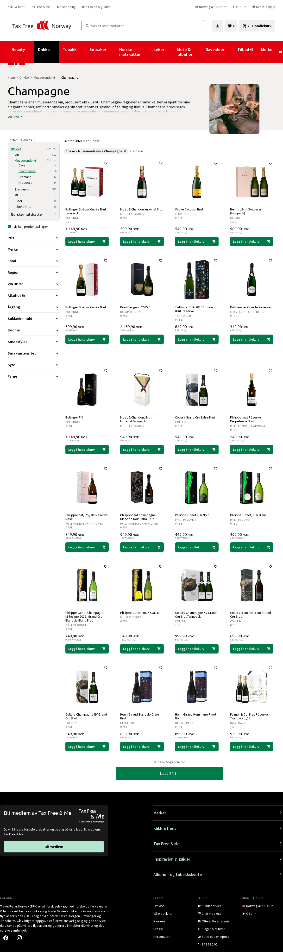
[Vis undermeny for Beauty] (31, 52)
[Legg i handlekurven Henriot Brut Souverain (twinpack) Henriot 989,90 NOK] (251, 241)
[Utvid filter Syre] (34, 365)
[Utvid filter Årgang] (34, 307)
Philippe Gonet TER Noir (192, 515)
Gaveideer (214, 49)
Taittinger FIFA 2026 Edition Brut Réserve (194, 309)
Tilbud (245, 52)
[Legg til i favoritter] (106, 163)
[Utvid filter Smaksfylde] (34, 341)
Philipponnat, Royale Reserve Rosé (86, 517)
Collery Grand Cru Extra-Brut (195, 417)
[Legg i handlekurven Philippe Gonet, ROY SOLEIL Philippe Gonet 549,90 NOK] (142, 649)
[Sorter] (34, 140)
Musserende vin (45, 77)
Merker (267, 49)
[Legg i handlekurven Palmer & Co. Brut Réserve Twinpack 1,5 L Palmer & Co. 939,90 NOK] (251, 746)
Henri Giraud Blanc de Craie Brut (139, 716)
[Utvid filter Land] (34, 261)
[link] (16, 6)
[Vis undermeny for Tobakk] (83, 52)
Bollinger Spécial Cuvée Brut (85, 307)
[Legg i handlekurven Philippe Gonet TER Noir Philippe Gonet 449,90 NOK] (197, 547)
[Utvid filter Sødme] (34, 330)
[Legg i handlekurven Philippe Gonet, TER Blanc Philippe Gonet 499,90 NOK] (251, 547)
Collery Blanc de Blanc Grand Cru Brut (250, 614)
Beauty (18, 49)
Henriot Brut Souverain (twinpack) (246, 211)
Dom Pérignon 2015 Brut (137, 307)
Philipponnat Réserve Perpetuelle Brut (245, 419)
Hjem (11, 77)
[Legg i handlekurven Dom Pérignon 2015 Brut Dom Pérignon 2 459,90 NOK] (142, 339)
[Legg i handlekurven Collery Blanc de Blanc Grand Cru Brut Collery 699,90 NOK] (251, 649)
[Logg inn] (217, 26)
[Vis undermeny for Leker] (170, 52)
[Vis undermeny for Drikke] (56, 52)
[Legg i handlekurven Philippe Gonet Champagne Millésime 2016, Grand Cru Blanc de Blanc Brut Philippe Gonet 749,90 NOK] (87, 649)
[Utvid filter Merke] (34, 249)
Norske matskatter (130, 52)
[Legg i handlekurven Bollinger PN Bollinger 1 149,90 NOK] (87, 449)
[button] (15, 116)
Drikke (44, 49)
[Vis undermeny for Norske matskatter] (147, 52)
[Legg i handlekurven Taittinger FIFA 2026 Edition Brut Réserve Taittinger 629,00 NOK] (197, 339)
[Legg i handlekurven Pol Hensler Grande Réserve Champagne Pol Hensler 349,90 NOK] (251, 339)
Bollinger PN (74, 417)
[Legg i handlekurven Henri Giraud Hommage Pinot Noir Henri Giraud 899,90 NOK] (197, 746)
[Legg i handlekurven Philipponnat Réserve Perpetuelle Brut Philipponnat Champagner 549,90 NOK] (251, 449)
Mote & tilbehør (184, 52)
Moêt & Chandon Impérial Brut (141, 209)
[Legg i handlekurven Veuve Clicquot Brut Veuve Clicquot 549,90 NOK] (197, 241)
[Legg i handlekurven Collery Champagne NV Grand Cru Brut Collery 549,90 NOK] (87, 746)
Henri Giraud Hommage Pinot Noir (195, 716)
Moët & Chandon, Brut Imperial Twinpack (135, 419)
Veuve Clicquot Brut (189, 209)
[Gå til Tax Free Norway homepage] (42, 25)
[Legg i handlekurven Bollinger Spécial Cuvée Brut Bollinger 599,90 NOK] (87, 339)
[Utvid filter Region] (34, 272)
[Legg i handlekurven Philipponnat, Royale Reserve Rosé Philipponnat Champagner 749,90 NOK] (87, 547)
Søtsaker (97, 49)
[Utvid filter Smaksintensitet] (34, 353)
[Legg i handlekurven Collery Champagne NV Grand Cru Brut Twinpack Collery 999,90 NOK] (197, 649)
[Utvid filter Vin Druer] (34, 284)
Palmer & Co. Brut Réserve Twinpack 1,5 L (249, 716)
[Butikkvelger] (239, 7)
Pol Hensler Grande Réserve (250, 307)
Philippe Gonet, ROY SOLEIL (139, 612)
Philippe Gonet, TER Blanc (248, 515)
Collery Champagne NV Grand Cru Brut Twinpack (196, 614)
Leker (159, 49)
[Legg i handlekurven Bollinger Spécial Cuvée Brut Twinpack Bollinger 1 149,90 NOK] (87, 241)
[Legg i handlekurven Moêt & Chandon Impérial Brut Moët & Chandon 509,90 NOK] (142, 241)
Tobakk (69, 49)
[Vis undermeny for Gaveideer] (230, 52)
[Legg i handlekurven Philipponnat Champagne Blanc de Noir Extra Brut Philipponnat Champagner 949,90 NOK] (142, 547)
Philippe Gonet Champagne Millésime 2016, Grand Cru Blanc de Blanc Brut (84, 616)
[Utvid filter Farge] (34, 376)
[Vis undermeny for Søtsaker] (112, 52)
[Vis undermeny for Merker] (280, 52)
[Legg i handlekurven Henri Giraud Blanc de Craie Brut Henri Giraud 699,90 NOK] (142, 746)
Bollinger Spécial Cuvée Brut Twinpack (85, 211)
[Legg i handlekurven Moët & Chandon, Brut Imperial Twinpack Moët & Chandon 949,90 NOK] (142, 449)
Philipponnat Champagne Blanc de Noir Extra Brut (138, 517)
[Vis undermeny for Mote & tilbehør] (198, 52)
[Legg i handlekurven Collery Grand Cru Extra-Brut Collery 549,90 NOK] (197, 449)
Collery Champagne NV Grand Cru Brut (86, 716)
